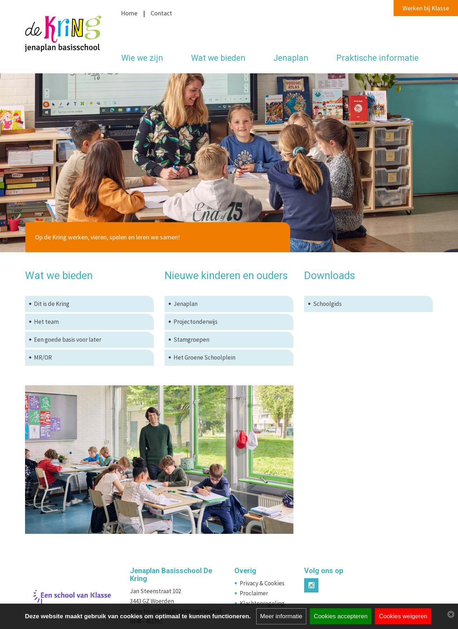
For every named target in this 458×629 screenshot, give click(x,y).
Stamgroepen (191, 339)
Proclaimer (254, 593)
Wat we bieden (218, 58)
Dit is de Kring (51, 304)
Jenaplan (290, 58)
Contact (160, 13)
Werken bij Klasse (426, 8)
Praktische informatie (377, 58)
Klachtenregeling (262, 603)
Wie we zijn (142, 58)
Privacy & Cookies (262, 583)
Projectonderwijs (196, 322)
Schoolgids (327, 304)
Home (129, 13)
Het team (46, 322)
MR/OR (43, 357)
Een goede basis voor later (67, 339)
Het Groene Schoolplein (204, 357)
